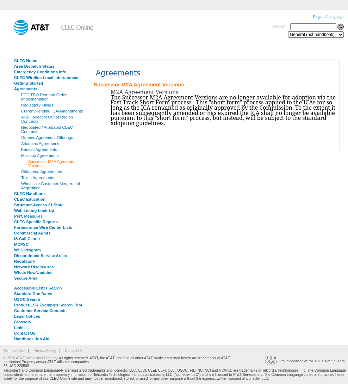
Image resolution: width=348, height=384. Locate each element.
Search (278, 26)
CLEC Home (25, 61)
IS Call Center (27, 239)
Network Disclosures (34, 267)
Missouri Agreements (39, 155)
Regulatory (24, 261)
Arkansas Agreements (40, 143)
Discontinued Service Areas (40, 256)
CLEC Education (29, 199)
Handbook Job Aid (31, 339)
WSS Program (27, 250)
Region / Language (328, 17)
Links (19, 327)
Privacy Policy (44, 351)
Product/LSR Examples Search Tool (48, 305)
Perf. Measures (28, 216)
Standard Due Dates (33, 294)
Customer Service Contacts (40, 311)
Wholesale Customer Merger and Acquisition (50, 186)
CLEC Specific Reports (36, 222)
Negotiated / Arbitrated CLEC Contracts (47, 129)
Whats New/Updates (33, 272)
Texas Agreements (37, 178)
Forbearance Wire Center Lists (43, 227)
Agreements (25, 89)
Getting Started (28, 83)
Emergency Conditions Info (40, 72)
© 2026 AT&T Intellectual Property (30, 358)
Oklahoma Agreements (41, 172)
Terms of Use (14, 351)
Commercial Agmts (32, 233)
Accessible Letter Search (38, 288)
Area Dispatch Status (34, 66)
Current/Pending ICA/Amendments (52, 111)
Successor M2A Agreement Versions (52, 163)
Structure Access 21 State (38, 205)
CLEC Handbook (30, 193)
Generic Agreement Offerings (47, 137)
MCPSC (21, 244)
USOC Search (27, 299)
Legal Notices (27, 316)
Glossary (22, 322)
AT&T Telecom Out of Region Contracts (47, 119)
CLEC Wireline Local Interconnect (46, 77)
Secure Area (25, 278)
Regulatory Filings (37, 105)
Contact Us (24, 333)
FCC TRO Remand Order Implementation (44, 97)
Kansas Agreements (39, 149)
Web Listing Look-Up (34, 210)
